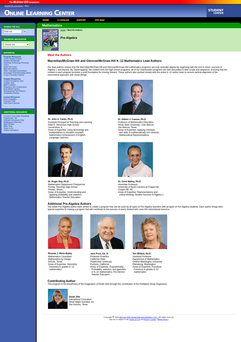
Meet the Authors (11, 69)
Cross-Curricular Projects (14, 75)
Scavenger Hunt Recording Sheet (17, 73)
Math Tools (8, 126)
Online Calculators (11, 130)
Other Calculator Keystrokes (15, 71)
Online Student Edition (13, 59)
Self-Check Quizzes (12, 103)
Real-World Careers (12, 89)
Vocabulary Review (11, 93)
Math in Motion (10, 85)
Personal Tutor (10, 101)
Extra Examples (10, 99)
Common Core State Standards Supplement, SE (16, 117)
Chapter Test (9, 83)
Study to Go (8, 128)
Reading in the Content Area (15, 87)
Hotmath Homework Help (14, 120)
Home (62, 30)
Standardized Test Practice (14, 91)
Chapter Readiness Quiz (14, 81)
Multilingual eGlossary (13, 122)
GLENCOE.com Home (13, 6)
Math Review (9, 124)
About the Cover (10, 67)
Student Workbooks (12, 61)
